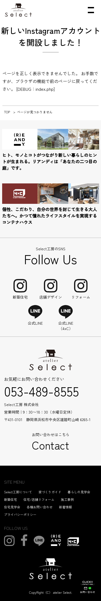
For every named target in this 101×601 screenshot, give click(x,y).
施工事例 (67, 499)
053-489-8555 (41, 390)
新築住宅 (10, 499)
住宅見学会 (12, 507)
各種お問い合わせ (40, 507)
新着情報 (65, 507)
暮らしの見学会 (79, 492)
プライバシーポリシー (20, 514)
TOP (7, 112)
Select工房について (18, 492)
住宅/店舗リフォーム (38, 499)
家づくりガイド (50, 492)
